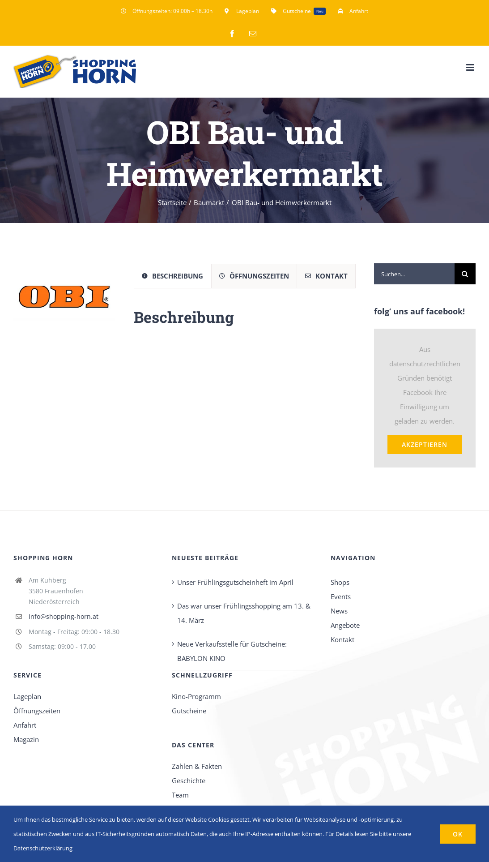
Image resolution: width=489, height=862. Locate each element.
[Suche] (465, 273)
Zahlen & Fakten (197, 766)
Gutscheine (189, 710)
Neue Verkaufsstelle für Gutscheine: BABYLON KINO (232, 651)
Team (180, 794)
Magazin (26, 739)
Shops (340, 582)
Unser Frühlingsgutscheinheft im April (235, 582)
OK (458, 834)
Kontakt (342, 639)
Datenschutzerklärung (42, 848)
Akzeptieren (424, 444)
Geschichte (188, 780)
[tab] (173, 276)
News (339, 610)
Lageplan (27, 696)
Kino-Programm (196, 696)
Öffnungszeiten (36, 710)
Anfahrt (24, 724)
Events (341, 596)
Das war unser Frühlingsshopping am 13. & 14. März (243, 613)
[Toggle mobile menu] (471, 67)
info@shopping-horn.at (63, 616)
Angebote (345, 625)
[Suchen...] (414, 273)
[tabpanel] (245, 321)
